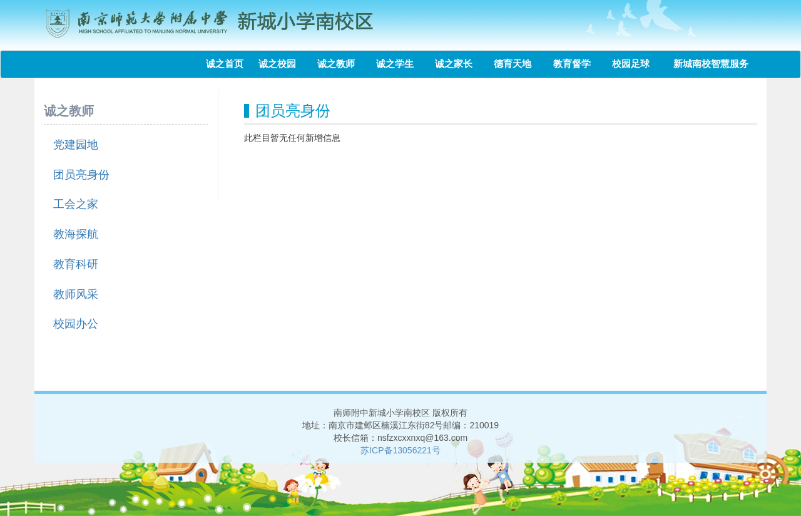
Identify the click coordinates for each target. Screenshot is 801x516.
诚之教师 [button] (340, 63)
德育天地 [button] (517, 63)
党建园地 (75, 144)
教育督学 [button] (576, 63)
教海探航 (75, 234)
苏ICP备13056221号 (400, 450)
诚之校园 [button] (281, 63)
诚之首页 (224, 63)
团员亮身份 (81, 174)
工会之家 (75, 204)
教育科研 (75, 264)
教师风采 (75, 294)
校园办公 (75, 323)
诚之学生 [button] (399, 63)
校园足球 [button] (635, 63)
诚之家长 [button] (458, 63)
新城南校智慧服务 (710, 63)
